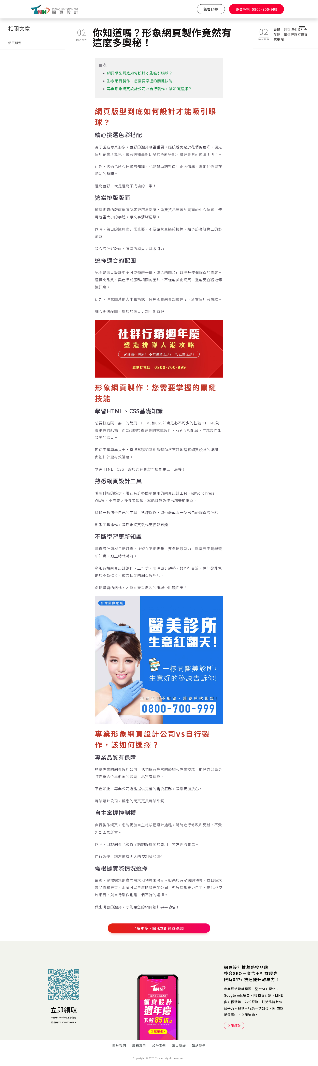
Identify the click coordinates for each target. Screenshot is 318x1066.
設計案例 (159, 1045)
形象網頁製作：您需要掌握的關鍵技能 (140, 80)
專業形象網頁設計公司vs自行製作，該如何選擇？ (149, 88)
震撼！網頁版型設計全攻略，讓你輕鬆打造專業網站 (291, 32)
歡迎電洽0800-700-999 (63, 1022)
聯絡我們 (199, 1045)
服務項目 (139, 1045)
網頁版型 (15, 42)
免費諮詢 (211, 9)
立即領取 (63, 1009)
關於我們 (119, 1045)
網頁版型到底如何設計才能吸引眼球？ (140, 72)
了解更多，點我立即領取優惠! (159, 928)
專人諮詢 (179, 1045)
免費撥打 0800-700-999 (256, 9)
